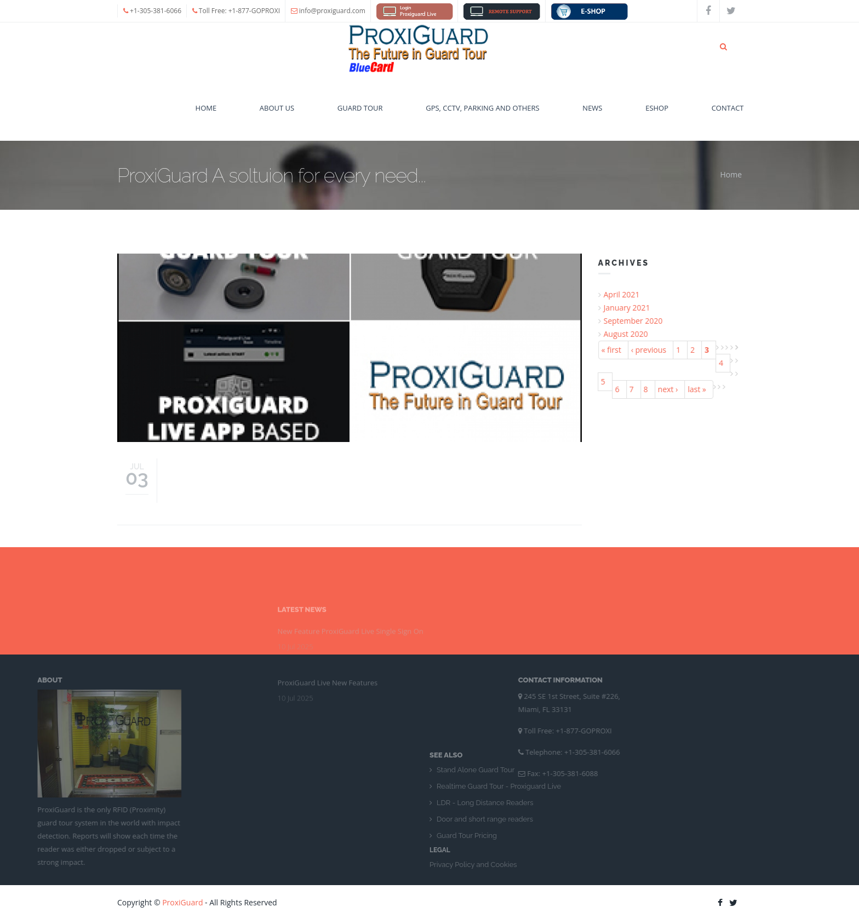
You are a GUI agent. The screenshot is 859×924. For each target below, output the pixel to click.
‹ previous (651, 350)
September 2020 (636, 320)
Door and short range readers (485, 867)
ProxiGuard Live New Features (328, 638)
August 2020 (629, 334)
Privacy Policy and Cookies (473, 912)
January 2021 (630, 307)
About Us (277, 113)
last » (700, 389)
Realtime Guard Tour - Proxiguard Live (499, 834)
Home (206, 113)
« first (615, 350)
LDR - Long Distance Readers (485, 850)
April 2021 (625, 294)
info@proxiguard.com (332, 10)
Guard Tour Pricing (467, 883)
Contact (728, 113)
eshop (656, 113)
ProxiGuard (182, 902)
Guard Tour (360, 113)
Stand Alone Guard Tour (475, 817)
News (592, 113)
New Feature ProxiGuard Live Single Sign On (350, 587)
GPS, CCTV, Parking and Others (483, 113)
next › (671, 389)
